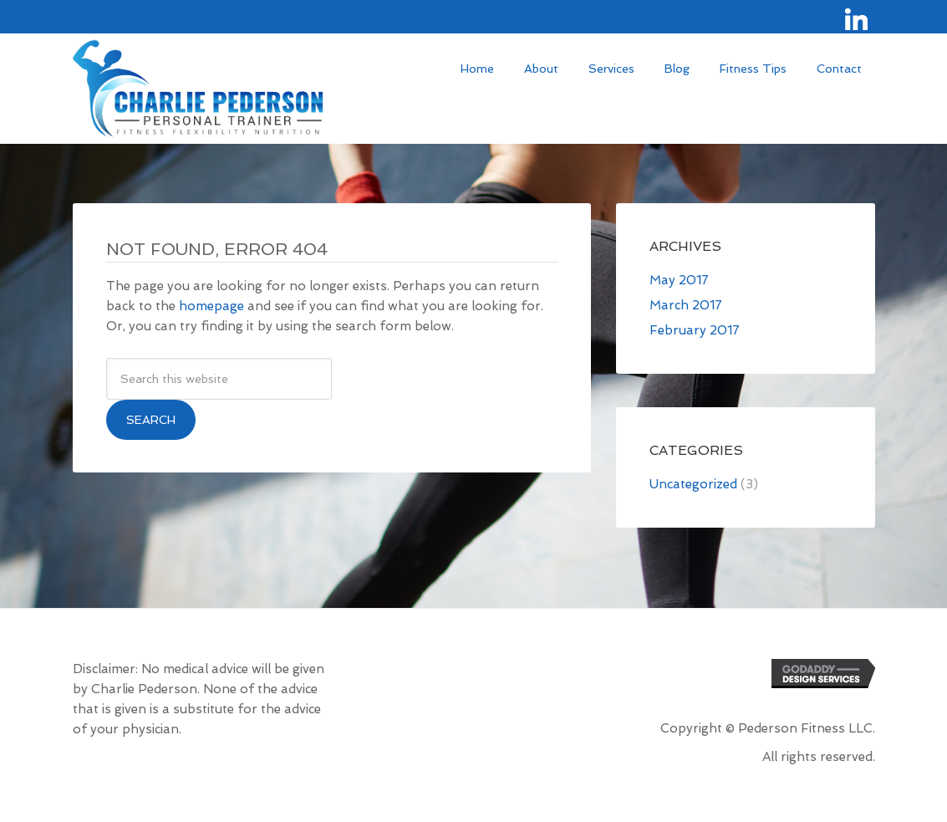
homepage (211, 306)
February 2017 (694, 330)
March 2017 (685, 305)
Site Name (198, 91)
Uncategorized (693, 484)
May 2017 (679, 280)
